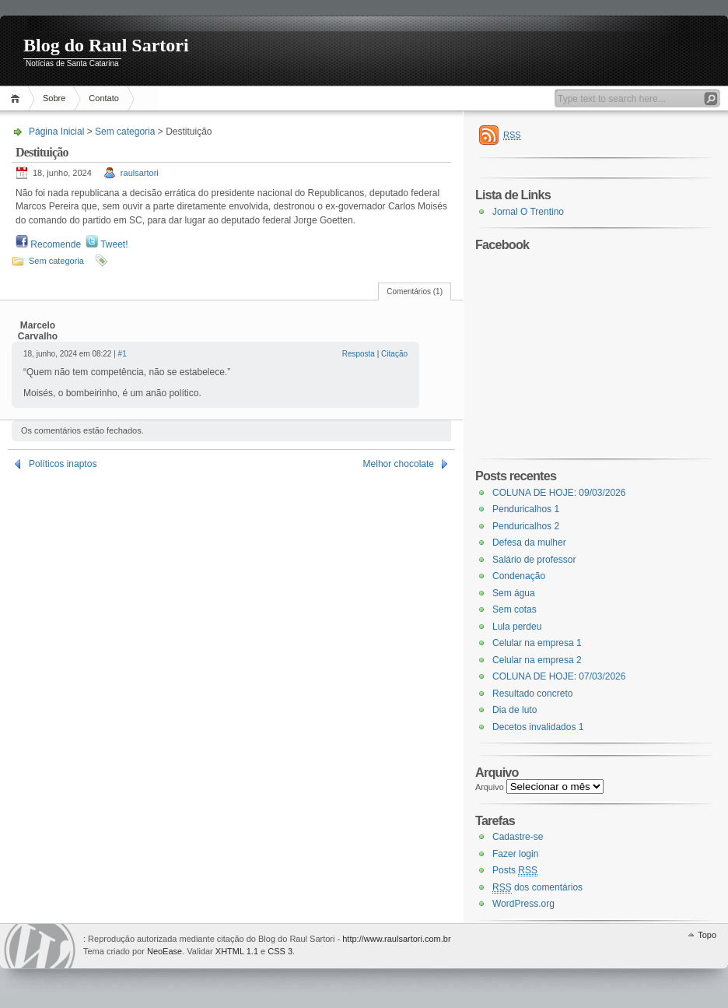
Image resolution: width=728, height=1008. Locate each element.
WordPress (39, 946)
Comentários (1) (415, 291)
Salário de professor (534, 559)
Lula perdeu (516, 626)
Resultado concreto (532, 693)
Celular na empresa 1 (537, 642)
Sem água (513, 593)
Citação (394, 353)
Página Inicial (17, 98)
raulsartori (140, 172)
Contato (104, 98)
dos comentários (537, 888)
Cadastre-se (517, 836)
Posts (514, 870)
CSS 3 (280, 951)
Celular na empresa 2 (537, 660)
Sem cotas (514, 609)
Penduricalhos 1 (525, 509)
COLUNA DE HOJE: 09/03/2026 (558, 492)
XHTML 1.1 (236, 951)
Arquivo (489, 787)
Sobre (54, 98)
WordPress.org (523, 903)
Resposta (358, 353)
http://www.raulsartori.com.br (396, 938)
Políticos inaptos (62, 463)
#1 (122, 353)
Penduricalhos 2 (525, 526)
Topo (707, 935)
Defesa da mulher (529, 542)
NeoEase (164, 951)
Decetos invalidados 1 (537, 727)
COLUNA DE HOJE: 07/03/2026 (558, 676)
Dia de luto (514, 709)
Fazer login (515, 853)
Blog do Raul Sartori (106, 45)
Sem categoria (125, 131)
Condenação (518, 576)
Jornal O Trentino (528, 211)
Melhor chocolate (398, 463)
